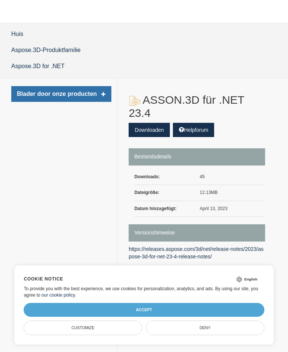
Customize (82, 327)
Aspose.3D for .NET (37, 66)
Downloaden (149, 130)
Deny (205, 327)
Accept (144, 309)
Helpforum (193, 130)
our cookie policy (58, 295)
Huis (17, 34)
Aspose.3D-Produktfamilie (46, 50)
